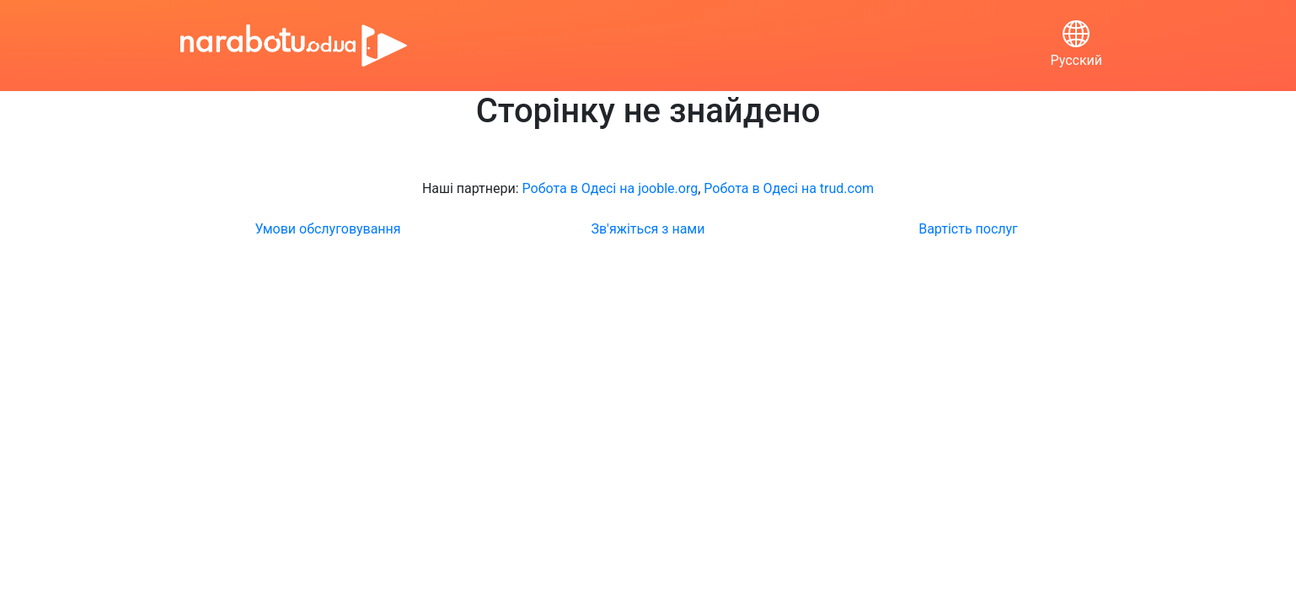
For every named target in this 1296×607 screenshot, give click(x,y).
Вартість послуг (968, 229)
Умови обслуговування (327, 229)
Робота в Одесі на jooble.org (610, 188)
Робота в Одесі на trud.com (789, 188)
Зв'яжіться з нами (648, 229)
